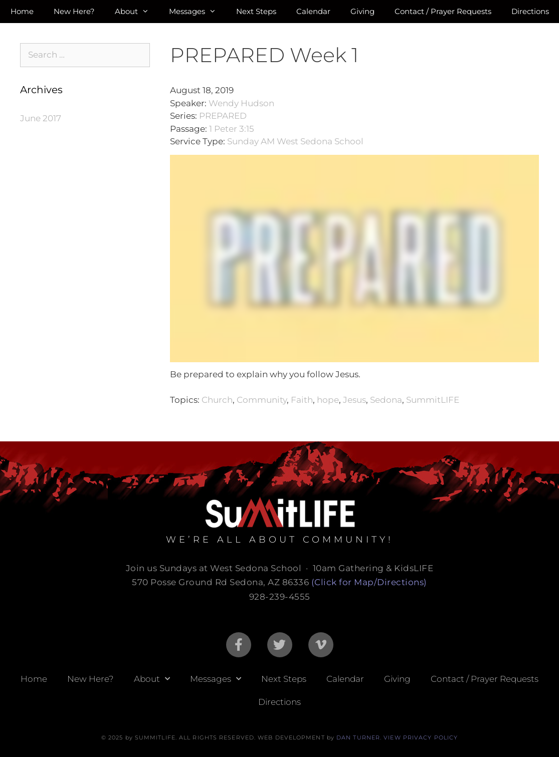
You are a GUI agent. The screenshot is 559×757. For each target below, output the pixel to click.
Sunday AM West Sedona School (295, 141)
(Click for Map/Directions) (369, 582)
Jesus (354, 400)
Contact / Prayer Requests (443, 11)
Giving (362, 11)
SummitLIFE (432, 400)
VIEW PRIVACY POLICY (421, 737)
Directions (530, 11)
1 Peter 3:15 (231, 129)
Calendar (313, 11)
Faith (302, 400)
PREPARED (223, 116)
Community (262, 400)
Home (22, 11)
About (137, 11)
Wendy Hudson (241, 103)
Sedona (386, 400)
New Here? (74, 11)
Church (217, 400)
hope (328, 400)
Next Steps (256, 11)
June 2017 (40, 118)
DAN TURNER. (359, 737)
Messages (197, 11)
